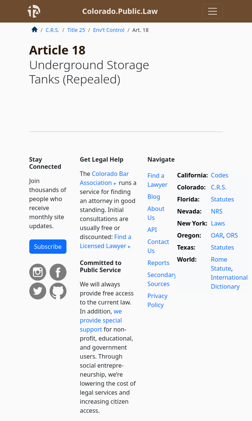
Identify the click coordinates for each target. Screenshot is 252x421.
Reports (159, 263)
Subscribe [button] (48, 246)
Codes (219, 175)
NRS (217, 211)
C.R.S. (52, 29)
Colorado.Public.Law (120, 11)
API (152, 230)
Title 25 (76, 29)
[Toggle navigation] (212, 11)
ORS (232, 235)
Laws (218, 223)
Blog (154, 196)
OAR (217, 235)
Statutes (222, 199)
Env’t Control (109, 29)
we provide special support (101, 320)
